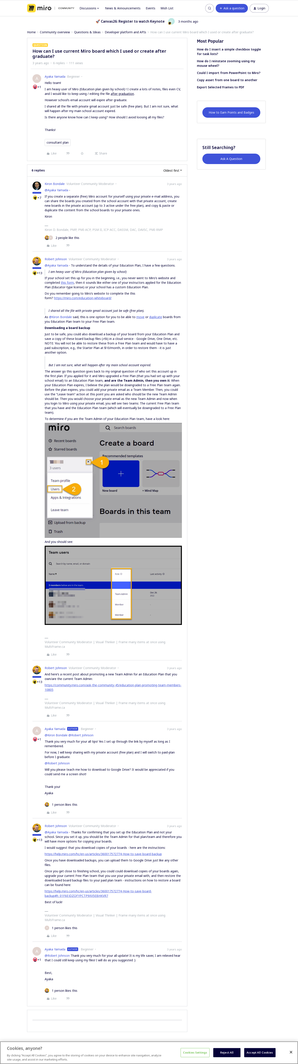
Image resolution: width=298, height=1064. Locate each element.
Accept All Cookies (260, 1052)
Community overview (55, 32)
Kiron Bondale (55, 184)
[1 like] (61, 804)
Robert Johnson (56, 259)
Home (31, 32)
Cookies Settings (195, 1052)
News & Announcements (123, 8)
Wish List (167, 8)
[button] (232, 8)
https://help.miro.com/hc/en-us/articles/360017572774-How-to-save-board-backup (103, 854)
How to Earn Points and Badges (231, 112)
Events (150, 8)
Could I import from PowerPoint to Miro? (228, 73)
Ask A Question (231, 159)
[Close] (291, 1052)
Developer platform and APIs (125, 32)
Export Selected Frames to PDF (220, 87)
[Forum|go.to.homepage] (50, 8)
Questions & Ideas (87, 32)
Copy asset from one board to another (227, 80)
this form (67, 282)
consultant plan (58, 142)
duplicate (155, 317)
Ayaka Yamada (55, 76)
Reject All (227, 1052)
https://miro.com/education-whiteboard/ (83, 298)
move (140, 317)
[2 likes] (62, 237)
